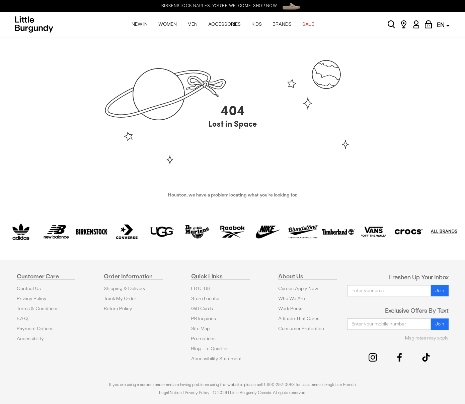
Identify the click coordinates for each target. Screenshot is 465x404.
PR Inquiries (203, 318)
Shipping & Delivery (125, 288)
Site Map (200, 328)
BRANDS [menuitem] (282, 24)
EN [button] (443, 24)
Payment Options (35, 328)
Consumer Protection (301, 328)
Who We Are (291, 298)
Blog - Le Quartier (209, 349)
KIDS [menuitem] (256, 24)
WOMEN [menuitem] (167, 24)
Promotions (203, 339)
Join (439, 290)
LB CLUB (200, 288)
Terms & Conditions (38, 308)
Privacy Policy (32, 298)
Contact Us (29, 288)
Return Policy (118, 308)
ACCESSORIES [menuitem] (224, 24)
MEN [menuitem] (192, 24)
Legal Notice (170, 392)
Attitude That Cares (298, 318)
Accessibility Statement (216, 359)
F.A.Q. (23, 318)
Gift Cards (202, 308)
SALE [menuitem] (308, 24)
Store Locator (205, 298)
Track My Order (120, 298)
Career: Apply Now (298, 288)
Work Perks (290, 308)
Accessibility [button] (30, 339)
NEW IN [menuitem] (140, 24)
